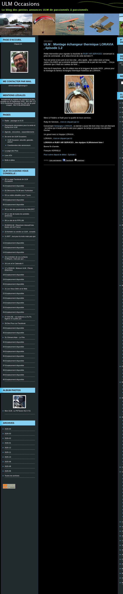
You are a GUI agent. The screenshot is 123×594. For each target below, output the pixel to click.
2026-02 (8, 438)
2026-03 (8, 434)
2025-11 (8, 452)
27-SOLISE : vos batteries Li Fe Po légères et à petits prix (18, 318)
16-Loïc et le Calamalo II (14, 263)
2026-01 (8, 443)
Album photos (12, 390)
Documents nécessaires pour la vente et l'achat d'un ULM (20, 126)
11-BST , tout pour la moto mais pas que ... (20, 237)
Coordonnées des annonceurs (18, 145)
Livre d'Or (8, 155)
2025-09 (8, 462)
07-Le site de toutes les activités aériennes (17, 215)
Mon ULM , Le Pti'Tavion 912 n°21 (18, 411)
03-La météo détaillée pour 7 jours (18, 195)
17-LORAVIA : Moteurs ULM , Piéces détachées (19, 269)
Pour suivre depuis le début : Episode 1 (60, 155)
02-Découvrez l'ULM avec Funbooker (19, 190)
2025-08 (8, 466)
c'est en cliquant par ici (69, 122)
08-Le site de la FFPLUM (14, 220)
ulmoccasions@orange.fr (17, 86)
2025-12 (8, 448)
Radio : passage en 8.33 (14, 121)
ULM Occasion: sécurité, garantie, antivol (20, 141)
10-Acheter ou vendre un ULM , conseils (20, 232)
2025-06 (8, 471)
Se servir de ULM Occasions (15, 137)
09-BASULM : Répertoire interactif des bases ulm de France (19, 226)
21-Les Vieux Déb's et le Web (16, 289)
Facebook (68, 160)
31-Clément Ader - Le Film (15, 337)
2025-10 (8, 457)
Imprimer (79, 160)
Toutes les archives (12, 476)
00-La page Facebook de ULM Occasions (16, 180)
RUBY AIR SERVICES (92, 54)
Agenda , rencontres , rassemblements (19, 132)
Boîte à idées (10, 160)
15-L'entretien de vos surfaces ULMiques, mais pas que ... (16, 258)
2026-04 (8, 429)
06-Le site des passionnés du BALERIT (20, 209)
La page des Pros (11, 151)
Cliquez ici (18, 44)
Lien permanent (55, 160)
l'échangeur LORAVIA (63, 126)
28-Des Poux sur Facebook (15, 323)
